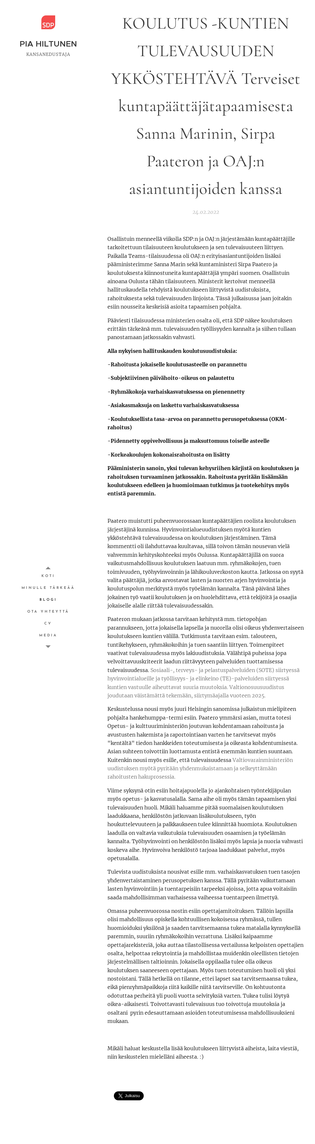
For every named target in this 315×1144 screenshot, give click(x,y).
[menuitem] (48, 576)
